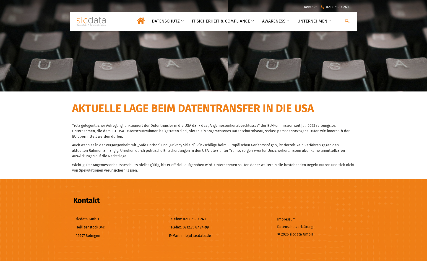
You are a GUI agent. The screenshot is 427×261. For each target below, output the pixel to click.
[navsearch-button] (347, 21)
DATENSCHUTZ (167, 21)
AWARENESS (275, 21)
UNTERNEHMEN (314, 21)
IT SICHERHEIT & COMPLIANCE (222, 21)
